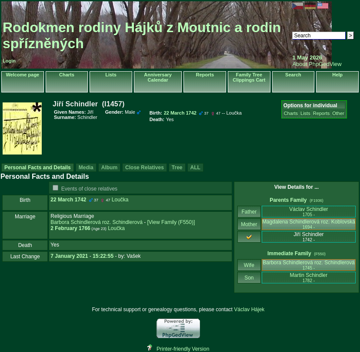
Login (9, 60)
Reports (205, 74)
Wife (249, 265)
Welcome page (22, 74)
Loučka (120, 200)
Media (86, 167)
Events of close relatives (89, 189)
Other (338, 113)
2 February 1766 (70, 228)
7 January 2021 (69, 256)
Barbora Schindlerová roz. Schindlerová (96, 222)
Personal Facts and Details (37, 167)
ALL (195, 167)
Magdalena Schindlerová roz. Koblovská (308, 224)
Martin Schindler (309, 277)
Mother (249, 224)
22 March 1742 (68, 200)
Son (249, 278)
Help (337, 74)
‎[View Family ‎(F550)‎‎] (171, 222)
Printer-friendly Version (183, 349)
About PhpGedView (316, 64)
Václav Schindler (308, 211)
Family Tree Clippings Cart (249, 77)
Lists (111, 74)
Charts (66, 74)
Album (109, 167)
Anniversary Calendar (158, 77)
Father (249, 212)
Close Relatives (144, 167)
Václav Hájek (249, 309)
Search (293, 74)
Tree (177, 167)
